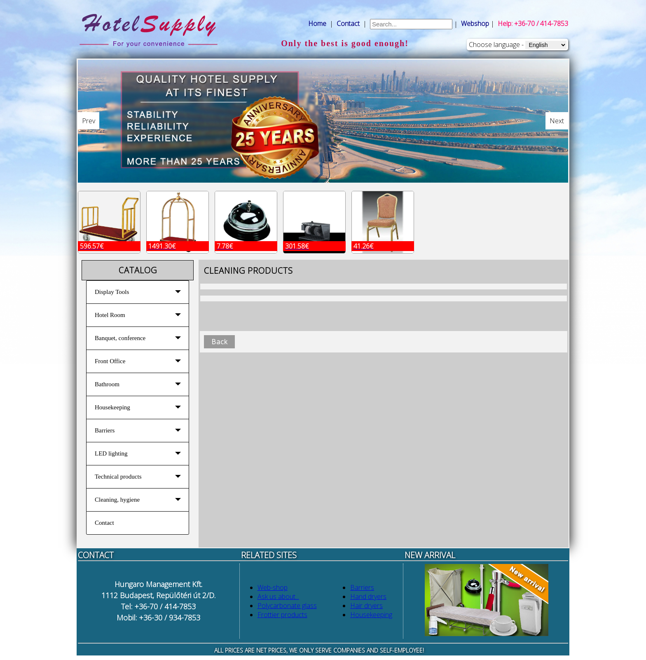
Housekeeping (371, 614)
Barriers (362, 587)
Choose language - (496, 44)
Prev (88, 120)
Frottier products (282, 614)
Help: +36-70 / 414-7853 (533, 23)
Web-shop (272, 587)
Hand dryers (368, 596)
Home (317, 23)
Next (557, 120)
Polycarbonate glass (287, 605)
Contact (348, 23)
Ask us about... (278, 596)
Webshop (475, 23)
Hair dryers (366, 605)
